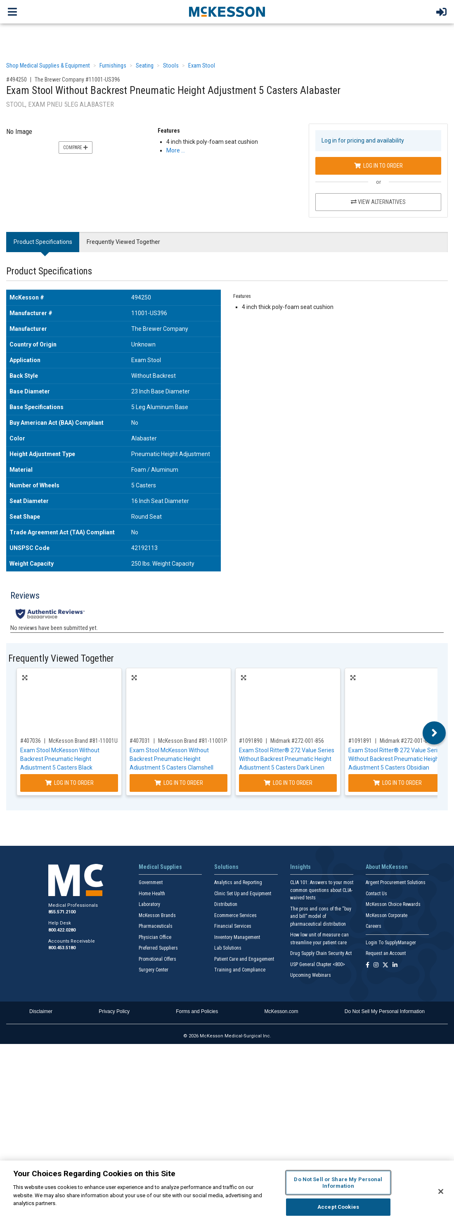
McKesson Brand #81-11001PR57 (197, 740)
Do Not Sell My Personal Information (385, 1011)
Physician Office (155, 937)
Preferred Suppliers (158, 948)
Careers (373, 926)
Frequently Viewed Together (123, 242)
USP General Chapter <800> (317, 964)
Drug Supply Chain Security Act (321, 953)
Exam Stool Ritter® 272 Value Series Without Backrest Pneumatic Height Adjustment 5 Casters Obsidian (396, 759)
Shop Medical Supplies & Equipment (48, 65)
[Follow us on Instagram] (376, 965)
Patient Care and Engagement (244, 959)
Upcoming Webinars (310, 975)
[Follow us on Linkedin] (395, 965)
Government (151, 882)
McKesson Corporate (386, 915)
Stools (171, 65)
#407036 (30, 740)
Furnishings (112, 65)
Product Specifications (43, 242)
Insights (300, 867)
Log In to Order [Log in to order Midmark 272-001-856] (288, 782)
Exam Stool (201, 65)
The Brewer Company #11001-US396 (77, 79)
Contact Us (376, 893)
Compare (75, 147)
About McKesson (387, 867)
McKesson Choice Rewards (393, 904)
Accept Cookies (338, 1207)
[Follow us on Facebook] (367, 965)
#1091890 (250, 740)
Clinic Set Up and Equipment (242, 893)
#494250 (16, 79)
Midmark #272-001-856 (297, 740)
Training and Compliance (239, 970)
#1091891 (360, 740)
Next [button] (434, 733)
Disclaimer (40, 1011)
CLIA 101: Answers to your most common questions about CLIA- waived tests (321, 890)
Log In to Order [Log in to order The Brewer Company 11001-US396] (378, 165)
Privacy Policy (114, 1011)
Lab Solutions (227, 948)
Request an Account (386, 953)
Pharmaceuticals (156, 926)
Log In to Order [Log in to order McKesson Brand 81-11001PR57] (178, 782)
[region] (227, 1192)
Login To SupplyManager (391, 942)
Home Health (152, 893)
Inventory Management (237, 937)
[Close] (441, 1191)
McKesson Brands (157, 915)
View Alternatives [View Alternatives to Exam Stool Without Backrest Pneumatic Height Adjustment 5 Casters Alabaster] (378, 202)
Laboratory (149, 904)
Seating (145, 65)
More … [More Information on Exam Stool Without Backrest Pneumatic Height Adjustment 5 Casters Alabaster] (175, 150)
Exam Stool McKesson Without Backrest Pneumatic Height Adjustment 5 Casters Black (59, 759)
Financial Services (232, 926)
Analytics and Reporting (238, 882)
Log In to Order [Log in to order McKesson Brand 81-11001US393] (69, 782)
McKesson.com (281, 1011)
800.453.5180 (62, 947)
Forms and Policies (197, 1011)
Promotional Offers (157, 959)
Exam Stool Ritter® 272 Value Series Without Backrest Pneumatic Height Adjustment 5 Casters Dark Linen (286, 759)
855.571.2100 (62, 912)
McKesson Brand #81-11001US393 (89, 740)
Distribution (225, 904)
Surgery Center (153, 970)
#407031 (140, 740)
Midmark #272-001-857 (406, 740)
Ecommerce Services (235, 915)
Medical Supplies (160, 867)
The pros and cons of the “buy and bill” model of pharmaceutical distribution (320, 916)
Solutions (226, 867)
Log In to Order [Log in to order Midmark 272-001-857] (397, 782)
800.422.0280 (62, 930)
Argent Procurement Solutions (396, 882)
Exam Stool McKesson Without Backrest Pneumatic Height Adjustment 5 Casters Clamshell (171, 759)
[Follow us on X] (385, 965)
